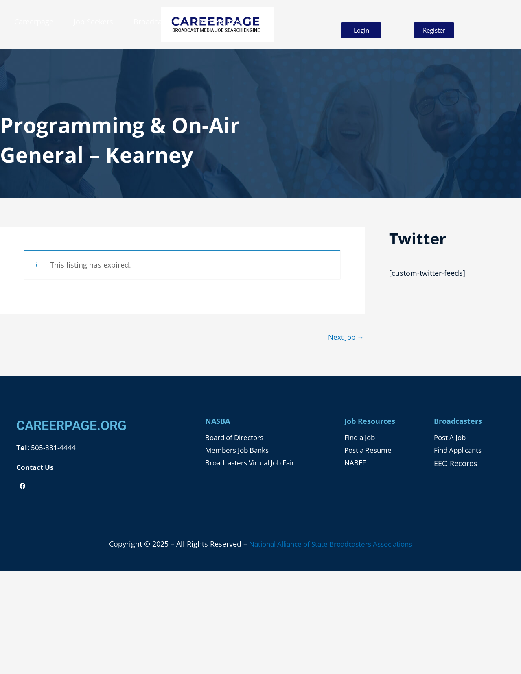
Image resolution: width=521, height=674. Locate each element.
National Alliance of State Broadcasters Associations (330, 544)
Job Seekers (93, 21)
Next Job (345, 337)
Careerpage (33, 21)
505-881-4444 (53, 448)
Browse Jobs (220, 21)
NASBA (217, 422)
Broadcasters (156, 21)
